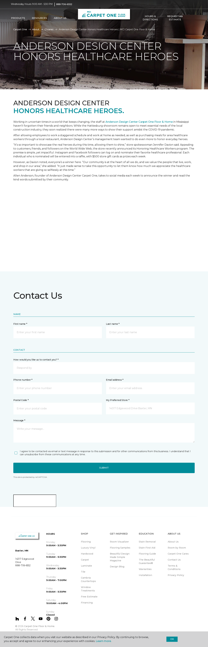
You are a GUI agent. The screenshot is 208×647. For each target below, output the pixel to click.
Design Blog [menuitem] (117, 566)
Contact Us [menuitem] (174, 559)
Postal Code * (20, 400)
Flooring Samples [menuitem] (120, 547)
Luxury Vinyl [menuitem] (88, 547)
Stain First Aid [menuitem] (147, 547)
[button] (190, 20)
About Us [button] (60, 19)
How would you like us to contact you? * (35, 360)
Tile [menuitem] (83, 571)
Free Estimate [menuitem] (89, 596)
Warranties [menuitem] (145, 569)
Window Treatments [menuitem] (88, 589)
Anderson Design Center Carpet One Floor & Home (139, 121)
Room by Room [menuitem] (177, 547)
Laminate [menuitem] (86, 565)
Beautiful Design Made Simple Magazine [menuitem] (120, 557)
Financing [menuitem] (87, 602)
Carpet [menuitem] (85, 559)
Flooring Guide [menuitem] (147, 553)
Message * (19, 420)
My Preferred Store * (117, 400)
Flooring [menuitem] (86, 541)
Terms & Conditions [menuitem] (174, 567)
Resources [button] (39, 19)
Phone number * (22, 380)
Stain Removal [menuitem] (147, 541)
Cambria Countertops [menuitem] (88, 579)
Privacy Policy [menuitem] (176, 575)
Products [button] (18, 19)
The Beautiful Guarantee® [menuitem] (147, 561)
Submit (104, 467)
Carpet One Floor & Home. (39, 626)
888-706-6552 (64, 5)
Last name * (112, 324)
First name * (20, 324)
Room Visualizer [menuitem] (119, 541)
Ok (172, 639)
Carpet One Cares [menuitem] (178, 553)
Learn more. (103, 641)
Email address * (114, 380)
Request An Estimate (175, 19)
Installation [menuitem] (145, 575)
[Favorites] (194, 20)
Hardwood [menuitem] (87, 553)
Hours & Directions (150, 19)
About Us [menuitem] (173, 541)
